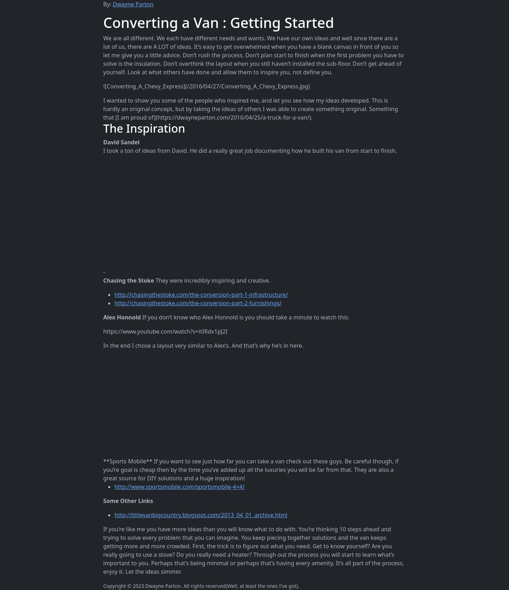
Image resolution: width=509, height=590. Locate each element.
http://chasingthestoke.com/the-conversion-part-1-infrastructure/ (201, 295)
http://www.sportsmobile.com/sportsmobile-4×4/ (180, 487)
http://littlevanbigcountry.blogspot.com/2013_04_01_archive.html (201, 515)
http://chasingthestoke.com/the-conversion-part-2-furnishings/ (198, 303)
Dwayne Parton (133, 4)
